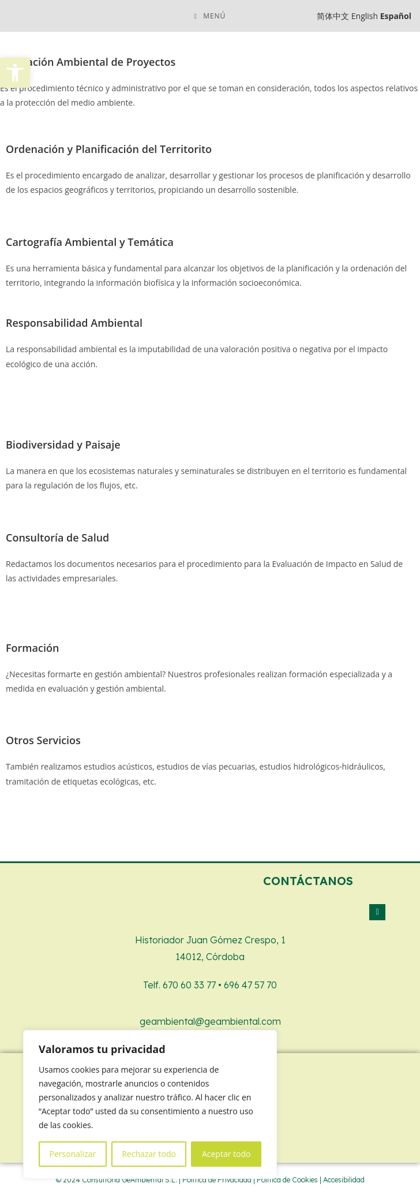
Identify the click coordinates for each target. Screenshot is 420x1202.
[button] (15, 73)
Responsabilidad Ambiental (74, 323)
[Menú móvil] (210, 16)
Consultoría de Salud (57, 537)
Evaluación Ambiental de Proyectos (87, 62)
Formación (32, 648)
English (364, 15)
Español (395, 15)
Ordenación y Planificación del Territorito (109, 149)
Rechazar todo (149, 1153)
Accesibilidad (344, 1179)
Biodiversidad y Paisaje (63, 444)
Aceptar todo (226, 1153)
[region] (150, 1104)
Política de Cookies (287, 1179)
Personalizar (73, 1153)
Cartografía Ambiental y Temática (90, 242)
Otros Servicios (43, 740)
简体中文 (333, 15)
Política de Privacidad (217, 1179)
